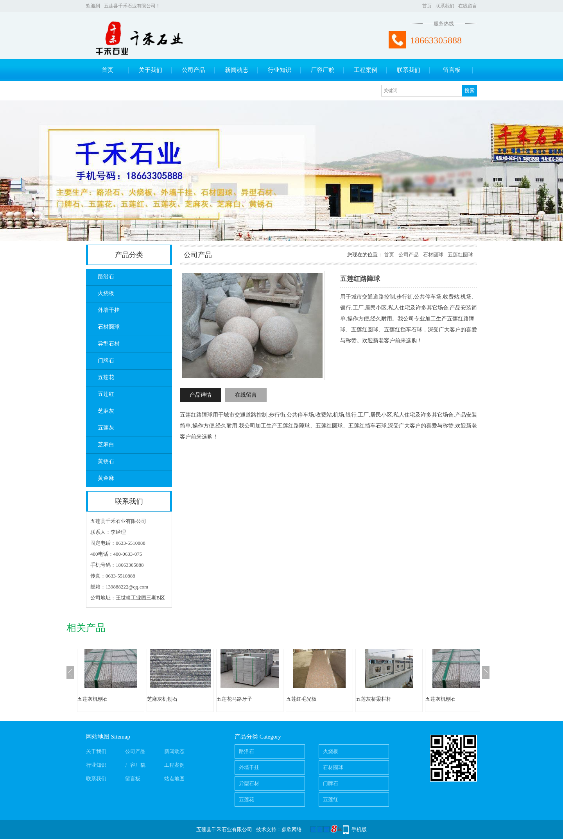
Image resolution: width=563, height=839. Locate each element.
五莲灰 (106, 428)
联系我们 (445, 6)
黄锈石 (106, 461)
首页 (427, 6)
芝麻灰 (106, 411)
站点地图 (174, 779)
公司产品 (193, 70)
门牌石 (106, 360)
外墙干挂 (109, 310)
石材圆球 (109, 327)
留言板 (452, 70)
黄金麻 (106, 478)
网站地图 (97, 736)
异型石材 (109, 344)
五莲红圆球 (460, 255)
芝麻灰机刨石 (162, 699)
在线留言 (467, 6)
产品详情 (201, 395)
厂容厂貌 (322, 70)
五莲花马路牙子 (234, 699)
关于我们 (150, 70)
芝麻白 (106, 444)
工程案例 (365, 70)
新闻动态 (236, 70)
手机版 (359, 829)
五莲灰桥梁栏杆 (373, 699)
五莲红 (106, 394)
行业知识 (279, 70)
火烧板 (106, 293)
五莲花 (106, 377)
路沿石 (106, 276)
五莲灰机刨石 (92, 699)
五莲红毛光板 (301, 699)
